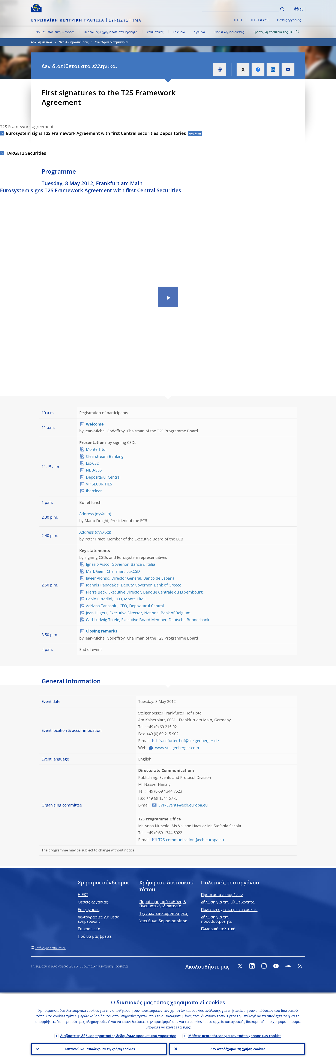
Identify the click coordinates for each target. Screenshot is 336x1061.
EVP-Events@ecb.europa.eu (183, 805)
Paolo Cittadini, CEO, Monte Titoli (116, 598)
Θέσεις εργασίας (289, 20)
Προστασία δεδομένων (222, 894)
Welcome (95, 424)
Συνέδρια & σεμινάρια (111, 42)
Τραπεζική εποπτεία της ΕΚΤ (276, 32)
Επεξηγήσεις (89, 909)
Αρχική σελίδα (41, 42)
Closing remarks (101, 631)
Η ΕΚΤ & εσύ (259, 20)
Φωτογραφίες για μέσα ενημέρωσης (98, 919)
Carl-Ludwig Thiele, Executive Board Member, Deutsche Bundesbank (147, 619)
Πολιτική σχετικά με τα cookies (229, 909)
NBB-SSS (94, 470)
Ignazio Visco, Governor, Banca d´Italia (120, 564)
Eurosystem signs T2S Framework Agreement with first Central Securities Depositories (96, 133)
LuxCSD (92, 463)
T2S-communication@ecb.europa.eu (191, 839)
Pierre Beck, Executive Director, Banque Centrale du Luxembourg (144, 592)
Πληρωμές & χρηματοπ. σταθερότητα (110, 32)
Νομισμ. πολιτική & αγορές (55, 32)
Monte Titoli (97, 449)
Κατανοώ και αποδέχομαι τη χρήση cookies (99, 1048)
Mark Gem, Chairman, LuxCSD (113, 571)
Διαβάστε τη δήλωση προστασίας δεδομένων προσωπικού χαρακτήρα (118, 1034)
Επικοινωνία (89, 928)
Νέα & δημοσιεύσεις (229, 32)
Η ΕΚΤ (238, 20)
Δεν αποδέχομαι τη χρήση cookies (237, 1048)
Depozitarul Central (103, 477)
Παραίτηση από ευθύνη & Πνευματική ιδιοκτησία (162, 903)
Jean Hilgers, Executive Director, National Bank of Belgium (138, 612)
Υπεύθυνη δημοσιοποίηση (163, 920)
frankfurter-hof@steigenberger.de (188, 740)
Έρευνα (199, 32)
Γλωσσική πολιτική (218, 928)
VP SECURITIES (99, 484)
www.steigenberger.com (177, 747)
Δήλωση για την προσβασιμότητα (216, 919)
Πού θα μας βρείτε (95, 936)
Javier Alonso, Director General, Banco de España (130, 578)
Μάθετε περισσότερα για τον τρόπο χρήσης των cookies (234, 1034)
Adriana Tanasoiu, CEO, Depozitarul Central (125, 605)
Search (282, 9)
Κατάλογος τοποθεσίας (50, 948)
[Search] (257, 8)
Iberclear (94, 490)
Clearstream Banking (104, 456)
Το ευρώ (179, 32)
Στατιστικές (155, 32)
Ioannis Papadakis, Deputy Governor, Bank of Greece (133, 585)
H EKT (83, 894)
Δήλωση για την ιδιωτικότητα (228, 902)
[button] (290, 9)
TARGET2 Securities (26, 153)
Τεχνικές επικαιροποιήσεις (163, 913)
